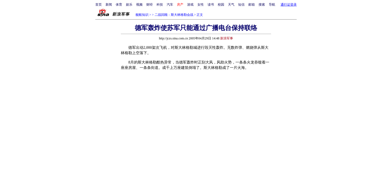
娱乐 (129, 4)
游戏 (190, 4)
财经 (149, 4)
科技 (160, 4)
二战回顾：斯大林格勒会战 (174, 15)
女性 (200, 4)
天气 (231, 4)
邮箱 (251, 4)
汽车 (170, 4)
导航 (272, 4)
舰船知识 (142, 15)
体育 (119, 4)
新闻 (109, 4)
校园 (221, 4)
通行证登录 (289, 4)
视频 (139, 4)
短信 (241, 4)
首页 (98, 4)
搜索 (262, 4)
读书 (211, 4)
